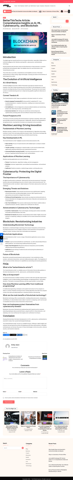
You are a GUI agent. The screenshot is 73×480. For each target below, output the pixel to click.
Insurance (53, 76)
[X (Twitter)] (13, 335)
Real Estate (54, 82)
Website (35, 391)
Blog (4, 17)
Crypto (53, 68)
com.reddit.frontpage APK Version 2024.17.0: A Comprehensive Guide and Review (60, 41)
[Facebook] (6, 335)
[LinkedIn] (20, 335)
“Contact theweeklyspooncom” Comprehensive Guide (62, 112)
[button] (14, 347)
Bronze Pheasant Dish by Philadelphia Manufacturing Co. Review (59, 53)
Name (5, 391)
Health (53, 74)
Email (20, 391)
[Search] (67, 21)
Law (52, 79)
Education (53, 71)
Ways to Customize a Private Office (54, 11)
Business (53, 65)
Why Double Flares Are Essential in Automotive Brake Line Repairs (26, 11)
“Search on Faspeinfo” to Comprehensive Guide (62, 120)
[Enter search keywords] (13, 447)
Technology (54, 85)
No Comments (24, 28)
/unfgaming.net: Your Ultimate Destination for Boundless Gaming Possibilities (62, 130)
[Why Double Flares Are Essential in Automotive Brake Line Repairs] (60, 97)
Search (54, 17)
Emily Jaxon (15, 345)
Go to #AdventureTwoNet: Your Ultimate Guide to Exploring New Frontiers (59, 47)
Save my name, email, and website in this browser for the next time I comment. (21, 397)
